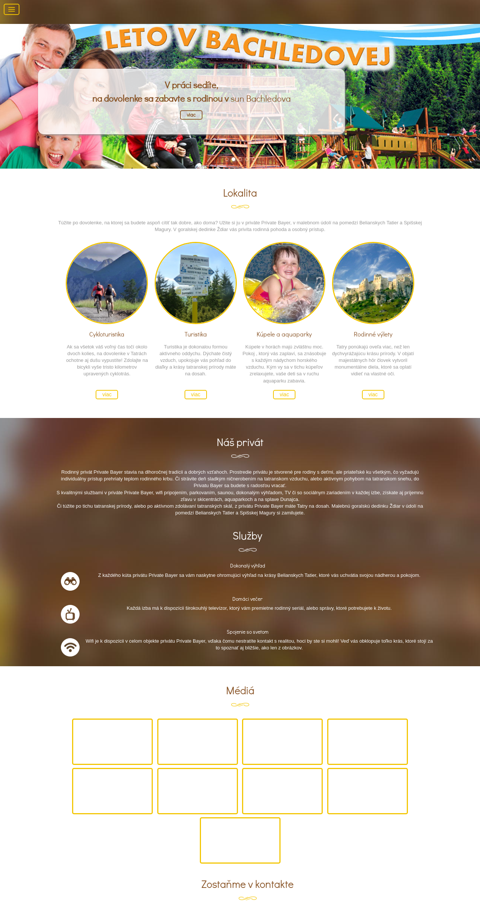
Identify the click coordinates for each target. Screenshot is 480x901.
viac (191, 114)
